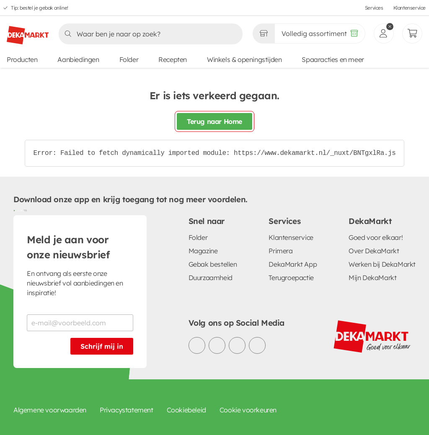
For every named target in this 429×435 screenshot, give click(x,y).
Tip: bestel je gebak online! (39, 8)
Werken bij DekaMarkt (382, 264)
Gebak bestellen (213, 264)
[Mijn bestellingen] (412, 33)
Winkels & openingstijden (244, 59)
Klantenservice (409, 8)
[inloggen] (384, 33)
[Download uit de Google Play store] (16, 210)
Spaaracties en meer (333, 59)
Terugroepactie (291, 277)
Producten (22, 59)
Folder (129, 59)
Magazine (203, 251)
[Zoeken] (148, 34)
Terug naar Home (214, 121)
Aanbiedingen (78, 59)
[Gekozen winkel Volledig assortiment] (263, 33)
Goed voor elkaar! (376, 237)
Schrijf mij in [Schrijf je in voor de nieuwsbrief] (101, 346)
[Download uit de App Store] (23, 210)
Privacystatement (126, 410)
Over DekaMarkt (374, 251)
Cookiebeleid (186, 410)
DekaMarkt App (293, 264)
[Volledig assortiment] (319, 33)
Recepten (172, 59)
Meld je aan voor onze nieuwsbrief (68, 247)
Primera (280, 251)
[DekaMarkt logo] (28, 31)
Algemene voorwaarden (49, 410)
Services (374, 8)
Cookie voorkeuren (248, 410)
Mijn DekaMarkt (372, 277)
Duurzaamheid (211, 277)
